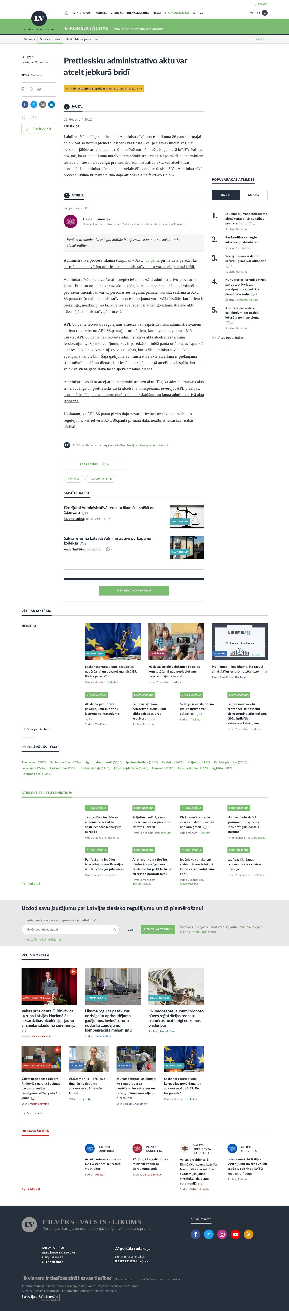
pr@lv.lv (144, 1261)
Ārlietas (100, 1174)
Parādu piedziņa (230, 762)
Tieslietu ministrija (96, 219)
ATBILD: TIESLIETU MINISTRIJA (47, 792)
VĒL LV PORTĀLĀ (35, 955)
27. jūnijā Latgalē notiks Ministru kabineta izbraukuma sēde (150, 1164)
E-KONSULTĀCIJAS (177, 13)
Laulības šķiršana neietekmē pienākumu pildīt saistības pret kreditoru (246, 218)
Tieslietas (36, 75)
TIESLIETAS (29, 625)
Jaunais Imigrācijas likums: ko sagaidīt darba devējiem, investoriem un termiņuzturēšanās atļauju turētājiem (136, 1088)
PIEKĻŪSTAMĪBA (52, 1257)
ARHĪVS (198, 13)
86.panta (153, 260)
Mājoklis (198, 762)
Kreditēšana (243, 248)
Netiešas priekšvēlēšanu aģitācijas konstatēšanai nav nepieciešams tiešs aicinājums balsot (174, 671)
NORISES (101, 13)
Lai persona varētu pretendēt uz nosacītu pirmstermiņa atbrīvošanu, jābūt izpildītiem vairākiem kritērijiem (247, 714)
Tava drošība (103, 1036)
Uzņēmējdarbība (131, 768)
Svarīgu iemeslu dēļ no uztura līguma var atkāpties (197, 709)
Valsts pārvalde (41, 1036)
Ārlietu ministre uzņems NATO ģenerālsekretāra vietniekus (103, 1164)
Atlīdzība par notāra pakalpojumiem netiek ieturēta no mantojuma (242, 313)
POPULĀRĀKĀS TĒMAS (41, 747)
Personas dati (37, 773)
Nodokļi (172, 762)
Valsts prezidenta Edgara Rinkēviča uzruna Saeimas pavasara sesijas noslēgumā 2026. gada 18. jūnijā (41, 1088)
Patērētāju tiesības (247, 300)
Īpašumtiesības (142, 762)
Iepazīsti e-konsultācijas (44, 939)
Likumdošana (167, 1031)
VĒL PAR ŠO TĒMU (37, 611)
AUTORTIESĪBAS (52, 1262)
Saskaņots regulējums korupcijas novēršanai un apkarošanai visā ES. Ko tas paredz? (111, 671)
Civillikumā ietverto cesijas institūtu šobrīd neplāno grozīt (197, 822)
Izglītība (223, 768)
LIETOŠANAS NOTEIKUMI (58, 1253)
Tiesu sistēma (192, 768)
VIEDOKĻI (117, 13)
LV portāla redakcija (132, 1249)
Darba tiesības (65, 762)
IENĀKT (262, 4)
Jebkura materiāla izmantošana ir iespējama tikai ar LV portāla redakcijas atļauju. (80, 1286)
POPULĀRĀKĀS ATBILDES (233, 179)
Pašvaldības (63, 768)
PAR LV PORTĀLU (53, 1248)
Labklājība (34, 768)
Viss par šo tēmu (39, 729)
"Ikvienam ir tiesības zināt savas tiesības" (67, 1278)
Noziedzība (84, 1099)
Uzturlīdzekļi (95, 768)
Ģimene (163, 768)
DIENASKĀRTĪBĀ (138, 13)
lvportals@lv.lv (136, 1256)
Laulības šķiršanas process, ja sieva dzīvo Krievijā (244, 864)
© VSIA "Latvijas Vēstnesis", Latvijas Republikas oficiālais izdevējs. (69, 1290)
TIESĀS (157, 13)
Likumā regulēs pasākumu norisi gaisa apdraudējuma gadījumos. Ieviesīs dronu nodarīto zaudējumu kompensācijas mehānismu (108, 1020)
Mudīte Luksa (74, 518)
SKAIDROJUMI (82, 13)
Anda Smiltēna (75, 549)
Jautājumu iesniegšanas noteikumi (147, 445)
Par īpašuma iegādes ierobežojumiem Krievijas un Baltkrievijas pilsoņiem (104, 864)
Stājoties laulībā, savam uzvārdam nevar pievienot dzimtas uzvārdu (152, 822)
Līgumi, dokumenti (103, 762)
